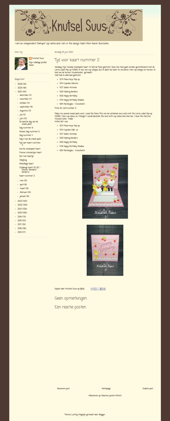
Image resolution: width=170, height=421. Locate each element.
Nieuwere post (63, 388)
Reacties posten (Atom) (111, 395)
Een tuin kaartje (26, 156)
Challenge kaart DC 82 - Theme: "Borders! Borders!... (29, 170)
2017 (20, 224)
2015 (20, 232)
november (24, 99)
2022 (20, 205)
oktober (23, 103)
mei (22, 180)
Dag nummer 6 (26, 127)
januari (23, 196)
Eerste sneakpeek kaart (29, 149)
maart (23, 188)
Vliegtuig (23, 160)
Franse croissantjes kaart (30, 152)
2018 (20, 220)
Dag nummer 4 (26, 135)
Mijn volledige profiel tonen (38, 64)
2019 (20, 216)
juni (22, 118)
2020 (20, 212)
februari (24, 192)
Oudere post (148, 388)
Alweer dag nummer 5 (29, 131)
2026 (20, 84)
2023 (20, 201)
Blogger (102, 414)
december (24, 95)
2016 (20, 228)
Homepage (106, 388)
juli (21, 114)
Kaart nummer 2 (27, 176)
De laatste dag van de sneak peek (28, 123)
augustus (24, 110)
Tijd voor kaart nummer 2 (29, 144)
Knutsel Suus (38, 58)
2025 (20, 88)
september (25, 107)
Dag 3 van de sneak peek (30, 139)
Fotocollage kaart (26, 163)
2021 (20, 209)
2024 (20, 91)
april (22, 184)
